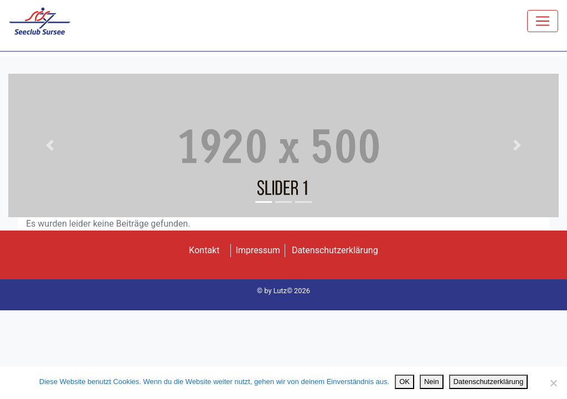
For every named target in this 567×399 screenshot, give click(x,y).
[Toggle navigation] (542, 21)
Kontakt (204, 250)
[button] (49, 145)
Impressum (257, 250)
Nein (431, 381)
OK (404, 381)
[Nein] (553, 382)
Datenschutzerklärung (335, 250)
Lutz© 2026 (292, 291)
